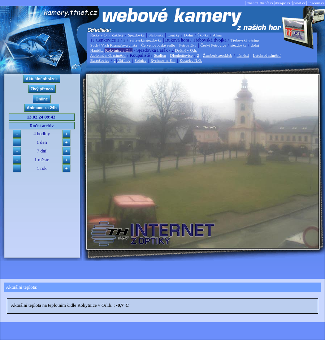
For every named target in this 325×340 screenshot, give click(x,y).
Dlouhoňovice (181, 55)
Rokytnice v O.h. (118, 50)
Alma (217, 35)
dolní (255, 45)
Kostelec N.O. (190, 60)
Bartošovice (99, 60)
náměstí (243, 55)
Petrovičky (187, 45)
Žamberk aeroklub (217, 55)
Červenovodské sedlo (158, 45)
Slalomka (156, 35)
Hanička (97, 50)
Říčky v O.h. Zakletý (107, 35)
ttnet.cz (252, 3)
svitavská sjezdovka (145, 40)
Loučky (174, 35)
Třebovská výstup (244, 40)
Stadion (160, 55)
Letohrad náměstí (267, 55)
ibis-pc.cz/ (283, 3)
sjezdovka (238, 45)
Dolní (188, 35)
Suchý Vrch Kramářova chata (113, 45)
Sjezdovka (136, 35)
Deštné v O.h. (186, 50)
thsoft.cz (267, 3)
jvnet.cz (299, 3)
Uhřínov (124, 60)
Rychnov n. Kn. (163, 60)
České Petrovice (213, 45)
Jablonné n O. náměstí (108, 55)
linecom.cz (316, 3)
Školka (203, 35)
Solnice (141, 60)
